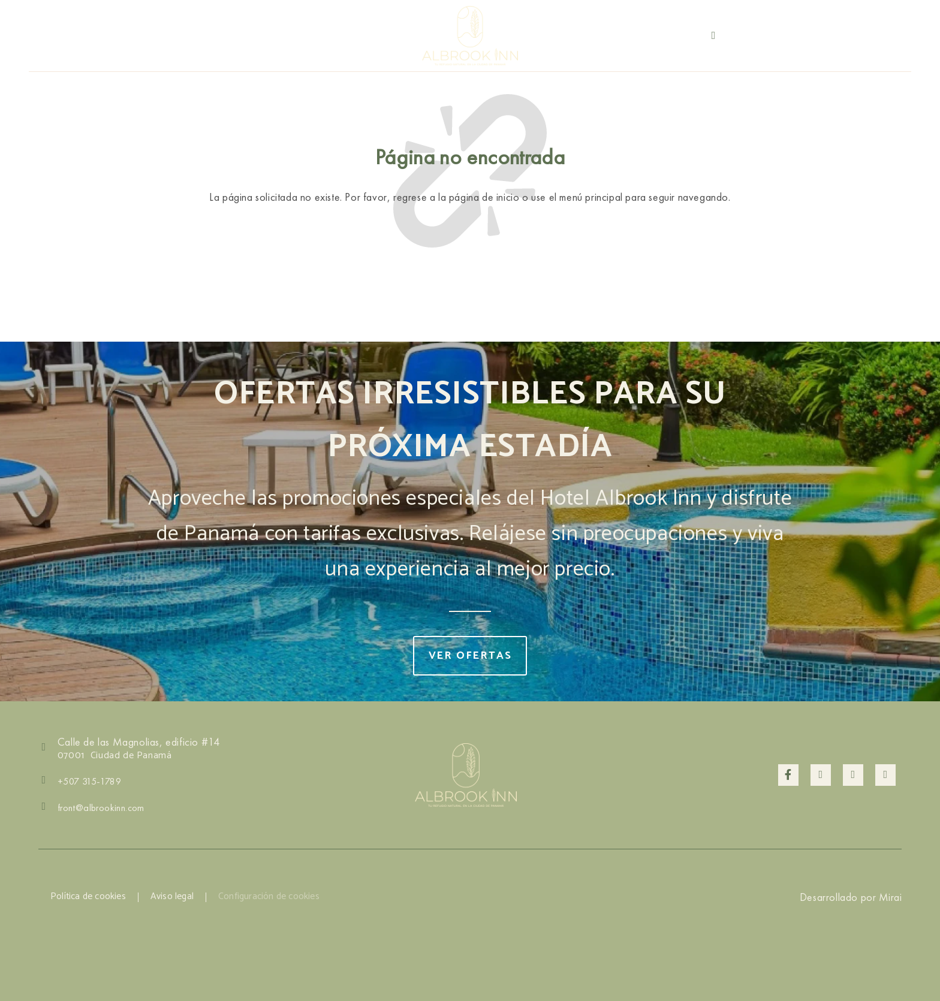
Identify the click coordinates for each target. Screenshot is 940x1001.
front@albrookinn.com (101, 807)
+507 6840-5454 (763, 35)
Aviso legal (175, 897)
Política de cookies (89, 897)
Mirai (890, 897)
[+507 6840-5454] (713, 35)
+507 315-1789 (876, 35)
